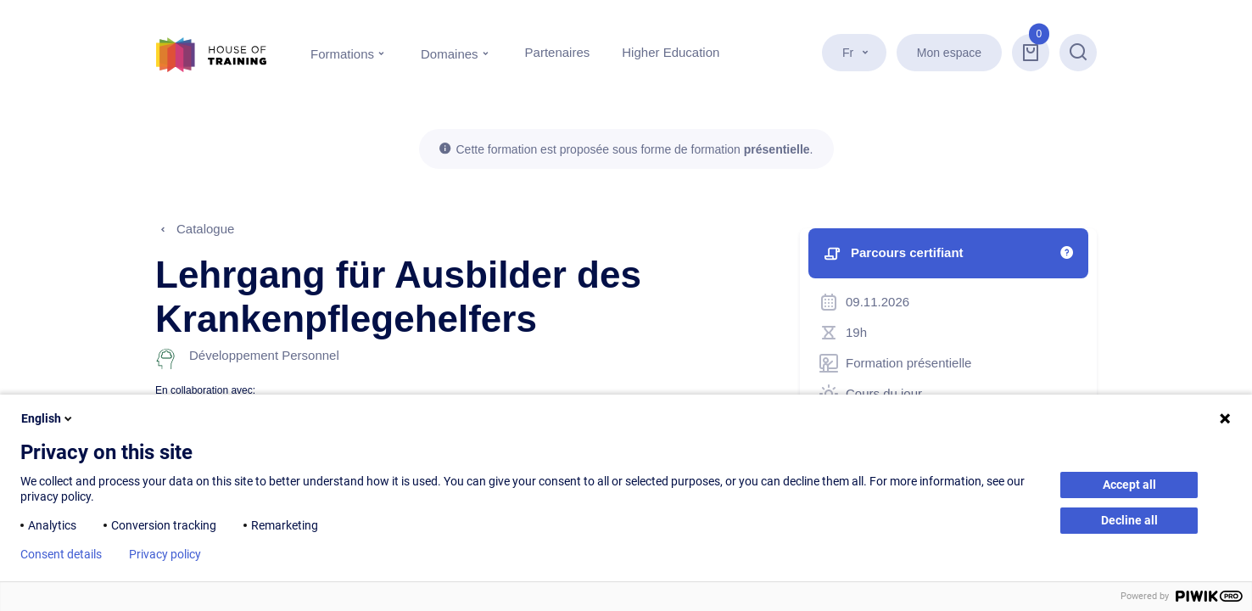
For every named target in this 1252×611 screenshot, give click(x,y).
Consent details (61, 554)
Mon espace (949, 52)
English (48, 418)
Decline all (1129, 520)
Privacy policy (165, 554)
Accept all (1129, 484)
